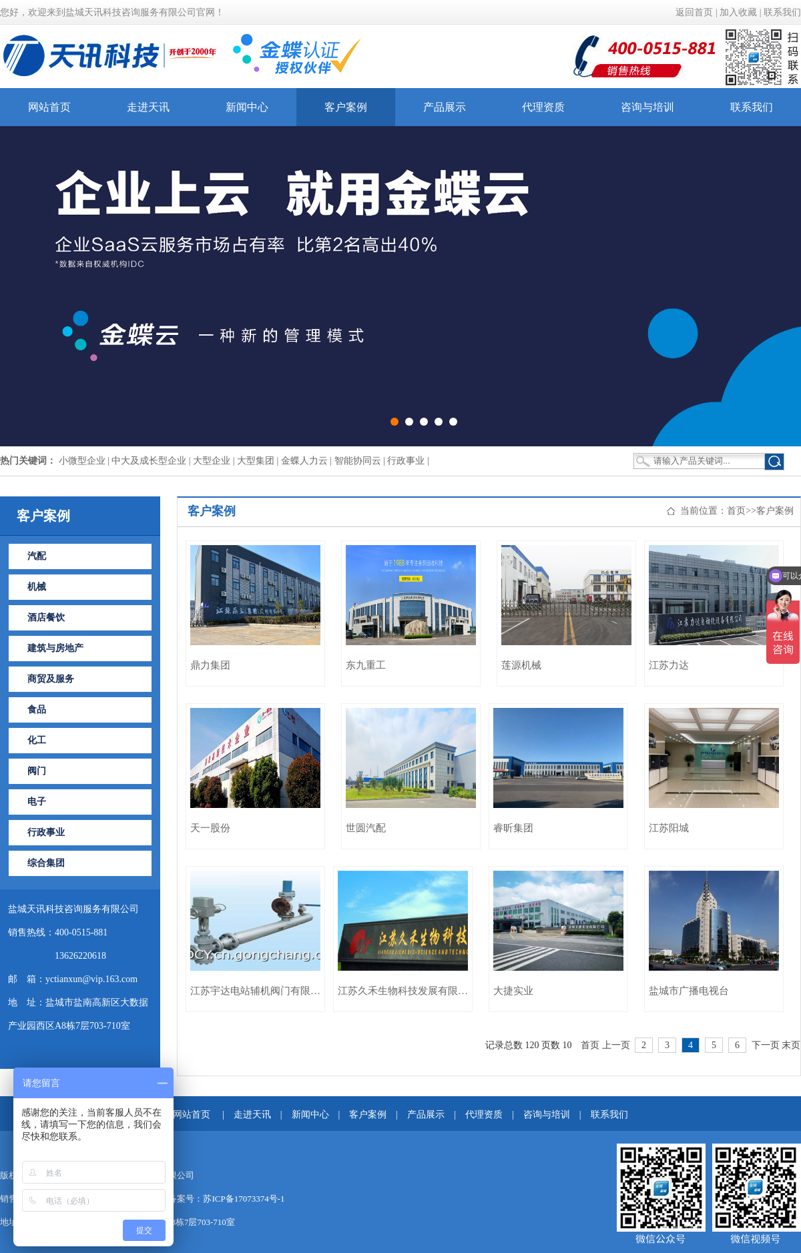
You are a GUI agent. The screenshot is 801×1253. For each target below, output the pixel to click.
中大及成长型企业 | (152, 461)
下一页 (766, 1045)
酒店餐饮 (46, 617)
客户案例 (345, 107)
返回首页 (694, 12)
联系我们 (782, 12)
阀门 (36, 771)
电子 (36, 802)
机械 (36, 587)
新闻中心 (247, 107)
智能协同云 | (361, 461)
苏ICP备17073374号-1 (243, 1199)
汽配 (36, 556)
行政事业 (46, 832)
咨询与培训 (647, 107)
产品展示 (444, 107)
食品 (36, 710)
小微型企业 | (85, 461)
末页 (791, 1045)
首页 (736, 511)
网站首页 (49, 107)
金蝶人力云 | (307, 461)
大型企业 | (215, 461)
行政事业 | (408, 461)
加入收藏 (738, 12)
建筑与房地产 (55, 648)
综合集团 (46, 863)
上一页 (616, 1045)
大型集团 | (259, 461)
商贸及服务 (50, 679)
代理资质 (543, 107)
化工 (36, 740)
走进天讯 (148, 107)
